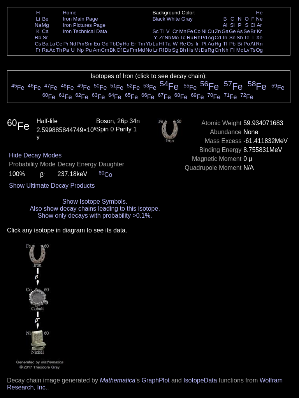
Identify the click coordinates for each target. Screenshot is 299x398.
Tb (112, 44)
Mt (197, 50)
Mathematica (117, 380)
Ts (252, 50)
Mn (182, 31)
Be (45, 19)
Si (232, 25)
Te (247, 37)
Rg (211, 50)
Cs (38, 44)
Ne (259, 19)
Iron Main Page (80, 19)
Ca (45, 31)
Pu (88, 50)
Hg (218, 44)
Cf (118, 50)
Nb (168, 37)
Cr (175, 31)
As (240, 31)
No (149, 50)
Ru (190, 37)
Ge (232, 31)
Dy (119, 44)
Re (182, 44)
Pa (66, 50)
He (259, 13)
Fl (232, 50)
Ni (204, 31)
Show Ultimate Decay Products (52, 185)
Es (126, 50)
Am (97, 50)
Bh (182, 50)
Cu (211, 31)
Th (59, 50)
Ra (45, 50)
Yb (149, 44)
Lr (155, 50)
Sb (240, 37)
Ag (211, 37)
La (52, 44)
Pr (66, 44)
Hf (161, 44)
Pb (232, 44)
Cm (105, 50)
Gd (105, 44)
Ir (197, 44)
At (252, 44)
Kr (259, 31)
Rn (259, 44)
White (173, 19)
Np (80, 50)
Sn (232, 37)
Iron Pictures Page (84, 25)
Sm (89, 44)
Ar (259, 25)
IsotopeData (200, 380)
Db (168, 50)
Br (252, 31)
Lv (247, 50)
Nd (73, 44)
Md (141, 50)
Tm (141, 44)
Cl (252, 25)
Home (70, 13)
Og (259, 50)
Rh (197, 37)
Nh (225, 50)
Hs (190, 50)
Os (190, 44)
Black (159, 19)
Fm (133, 50)
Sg (175, 50)
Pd (204, 37)
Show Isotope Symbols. (94, 201)
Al (225, 25)
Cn (218, 50)
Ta (168, 44)
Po (247, 44)
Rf (161, 50)
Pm (80, 44)
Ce (59, 44)
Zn (218, 31)
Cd (218, 37)
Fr (37, 50)
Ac (52, 50)
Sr (45, 37)
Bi (239, 44)
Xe (259, 37)
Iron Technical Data (85, 31)
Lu (155, 44)
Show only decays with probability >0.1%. (95, 215)
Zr (161, 37)
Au (211, 44)
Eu (96, 44)
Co (197, 31)
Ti (162, 31)
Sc (156, 31)
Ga (225, 31)
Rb (38, 37)
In (225, 37)
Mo (175, 37)
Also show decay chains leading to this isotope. (95, 208)
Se (247, 31)
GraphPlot (155, 380)
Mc (239, 50)
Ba (45, 44)
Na (38, 25)
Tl (225, 44)
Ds (204, 50)
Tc (182, 37)
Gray (187, 19)
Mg (45, 25)
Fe (190, 31)
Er (133, 44)
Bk (112, 50)
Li (38, 19)
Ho (126, 44)
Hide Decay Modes (35, 155)
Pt (204, 44)
